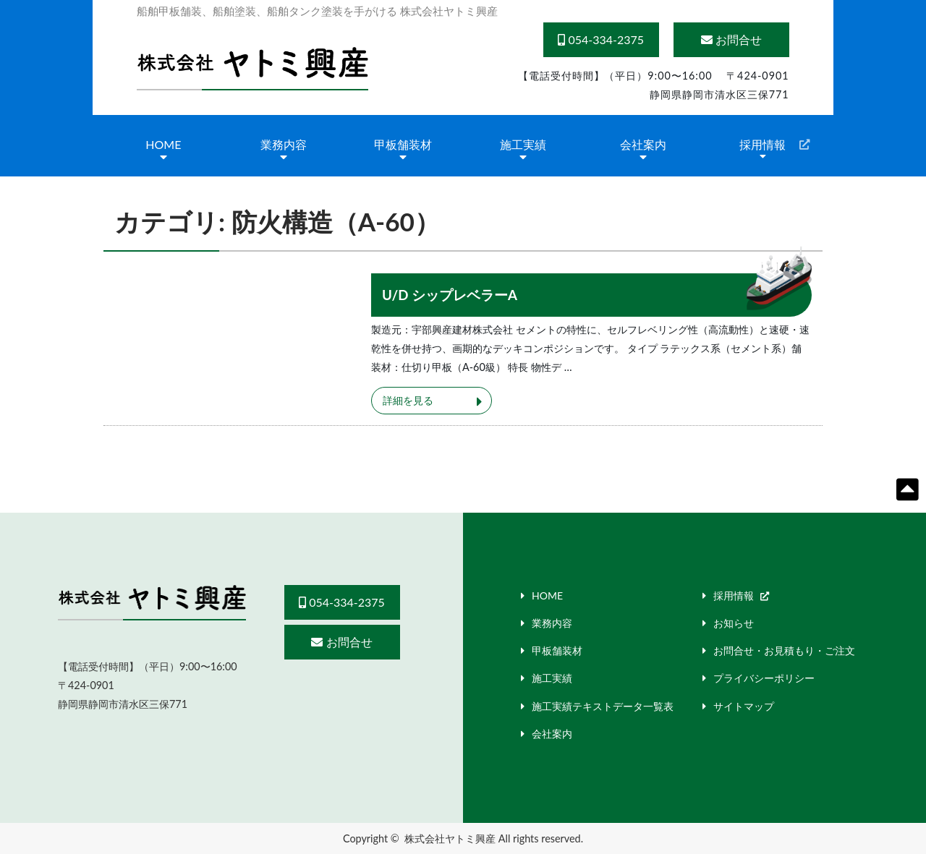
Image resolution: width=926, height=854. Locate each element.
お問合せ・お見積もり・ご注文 (784, 650)
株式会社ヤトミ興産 (450, 838)
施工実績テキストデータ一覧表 (603, 706)
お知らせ (733, 623)
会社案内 (643, 144)
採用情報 (762, 144)
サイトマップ (743, 706)
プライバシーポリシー (764, 678)
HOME (163, 144)
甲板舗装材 (403, 144)
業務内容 (283, 144)
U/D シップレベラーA (449, 295)
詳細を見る (408, 400)
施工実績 (523, 144)
